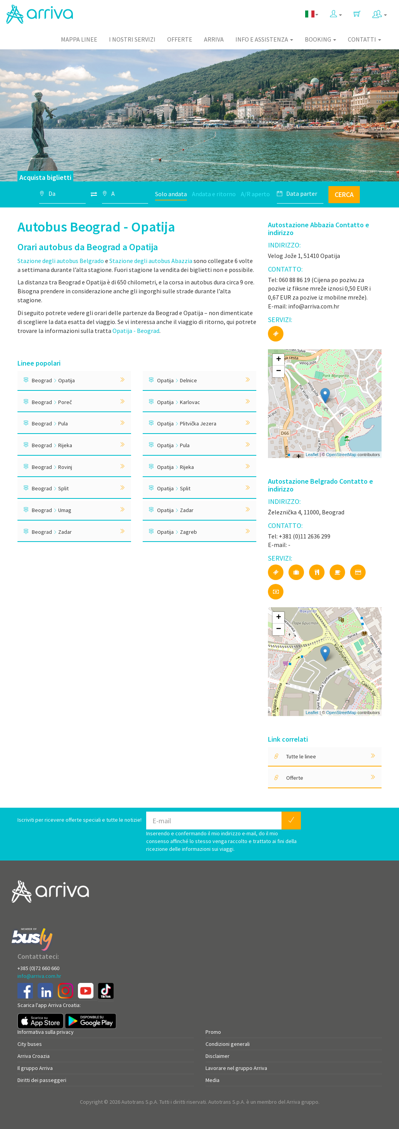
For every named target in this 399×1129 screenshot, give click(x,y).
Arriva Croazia (33, 1055)
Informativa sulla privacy (45, 1031)
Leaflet (312, 454)
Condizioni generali (228, 1043)
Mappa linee (79, 39)
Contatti (364, 39)
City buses (29, 1043)
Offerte (179, 39)
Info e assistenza (264, 39)
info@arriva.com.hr (39, 975)
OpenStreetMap (341, 454)
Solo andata (171, 194)
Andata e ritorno (214, 194)
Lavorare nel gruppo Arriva (236, 1068)
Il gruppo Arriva (35, 1068)
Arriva (214, 39)
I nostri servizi (132, 39)
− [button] (278, 371)
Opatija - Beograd (135, 331)
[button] (336, 12)
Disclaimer (218, 1055)
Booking (320, 39)
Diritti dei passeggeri (41, 1080)
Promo (213, 1031)
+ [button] (278, 360)
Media (212, 1080)
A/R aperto (255, 194)
